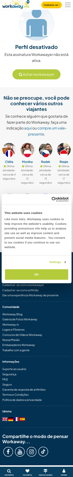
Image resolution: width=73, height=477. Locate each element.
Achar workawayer (36, 74)
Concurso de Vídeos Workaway (22, 334)
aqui (28, 128)
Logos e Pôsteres (13, 329)
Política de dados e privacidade (22, 399)
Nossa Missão (11, 339)
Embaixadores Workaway (18, 345)
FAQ (5, 379)
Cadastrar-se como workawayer (23, 285)
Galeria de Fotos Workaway (19, 319)
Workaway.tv (10, 324)
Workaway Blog (12, 314)
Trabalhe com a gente (16, 350)
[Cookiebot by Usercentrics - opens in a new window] (52, 199)
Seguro (7, 384)
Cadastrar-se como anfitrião (20, 290)
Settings (55, 262)
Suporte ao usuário (14, 369)
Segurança (9, 374)
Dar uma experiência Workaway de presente (30, 295)
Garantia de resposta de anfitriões (24, 389)
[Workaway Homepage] (16, 4)
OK (36, 274)
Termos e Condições (15, 394)
